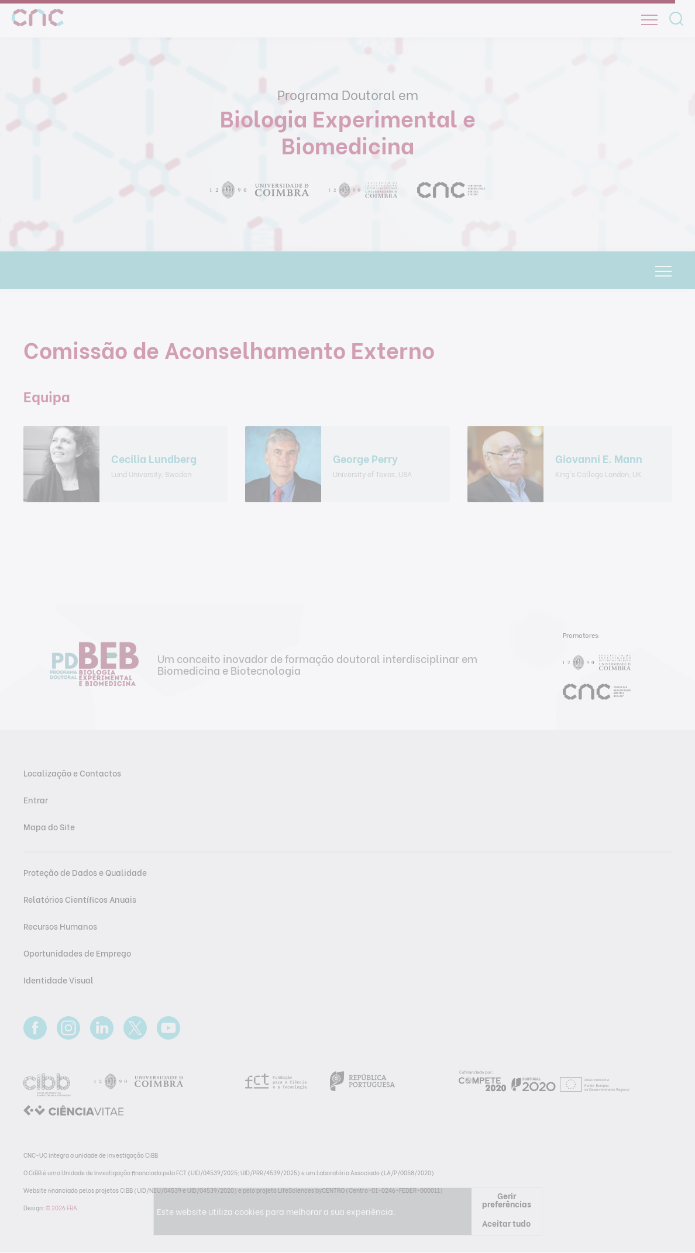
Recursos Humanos (60, 926)
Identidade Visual (58, 980)
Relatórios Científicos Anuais (79, 899)
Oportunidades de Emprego (77, 953)
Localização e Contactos (72, 773)
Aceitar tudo (506, 1223)
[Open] (649, 20)
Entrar (35, 799)
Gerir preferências (506, 1199)
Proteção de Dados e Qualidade (85, 872)
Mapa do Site (49, 826)
